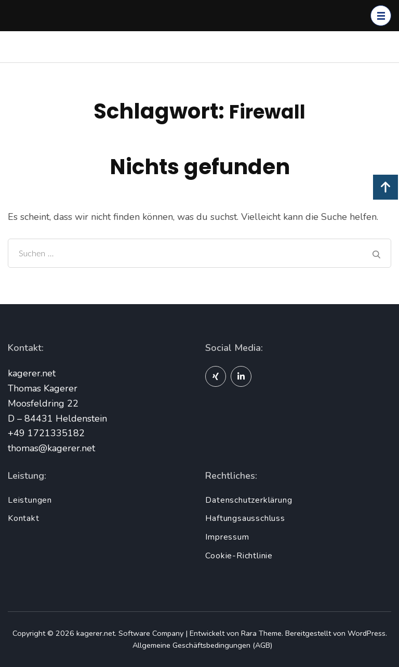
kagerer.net (95, 633)
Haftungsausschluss (245, 518)
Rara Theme (261, 633)
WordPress (366, 633)
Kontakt (23, 518)
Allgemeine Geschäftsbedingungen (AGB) (202, 645)
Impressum (227, 537)
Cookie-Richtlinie (239, 555)
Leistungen (30, 500)
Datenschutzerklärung (248, 500)
